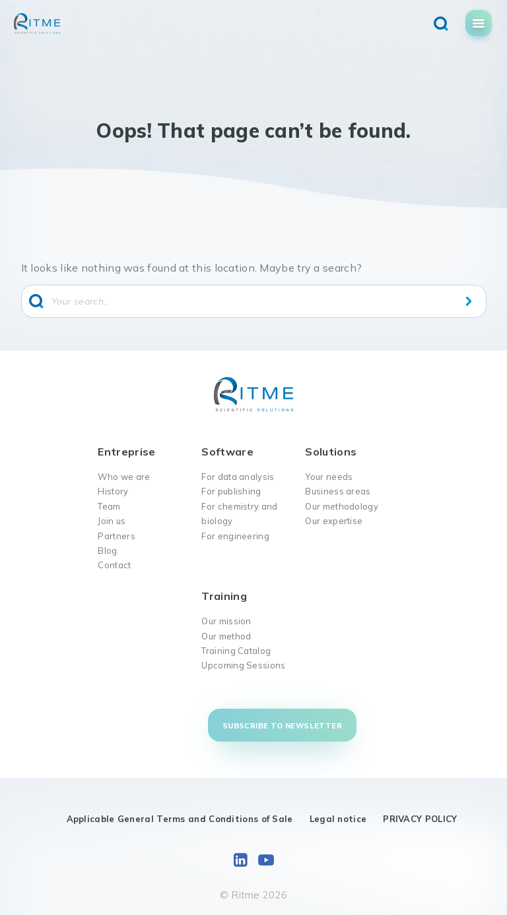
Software (227, 451)
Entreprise (126, 451)
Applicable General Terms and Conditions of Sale (180, 818)
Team (109, 506)
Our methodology (341, 506)
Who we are (124, 476)
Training (223, 596)
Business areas (337, 491)
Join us (111, 521)
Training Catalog (236, 650)
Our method (226, 636)
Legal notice (338, 818)
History (113, 491)
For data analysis (237, 476)
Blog (107, 550)
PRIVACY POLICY (420, 818)
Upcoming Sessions (243, 665)
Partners (116, 536)
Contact (114, 565)
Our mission (226, 621)
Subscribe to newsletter (282, 725)
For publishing (231, 491)
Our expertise (333, 521)
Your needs (329, 476)
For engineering (235, 536)
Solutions (330, 451)
